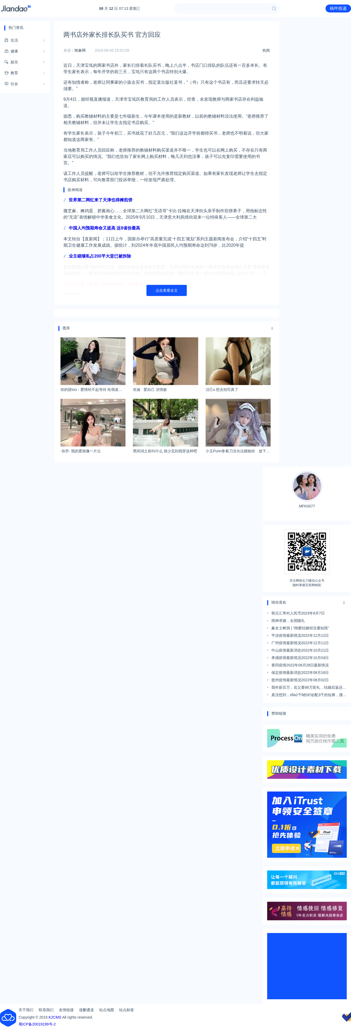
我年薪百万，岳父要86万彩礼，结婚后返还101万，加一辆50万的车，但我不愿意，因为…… (307, 688)
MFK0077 (307, 489)
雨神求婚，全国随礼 (288, 620)
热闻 (266, 50)
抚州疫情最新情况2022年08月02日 (300, 680)
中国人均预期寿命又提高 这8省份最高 (104, 228)
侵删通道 (86, 1010)
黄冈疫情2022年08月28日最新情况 (300, 665)
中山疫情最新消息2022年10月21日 (300, 650)
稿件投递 (338, 8)
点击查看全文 (166, 290)
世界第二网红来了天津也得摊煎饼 (100, 200)
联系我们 (46, 1010)
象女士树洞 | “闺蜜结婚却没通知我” (300, 628)
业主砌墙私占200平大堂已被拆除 (100, 256)
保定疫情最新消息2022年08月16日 (300, 672)
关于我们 (26, 1010)
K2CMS (55, 1017)
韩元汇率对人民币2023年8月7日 (298, 613)
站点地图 (106, 1010)
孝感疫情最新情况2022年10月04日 (300, 658)
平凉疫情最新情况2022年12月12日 (300, 635)
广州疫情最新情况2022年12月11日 (300, 643)
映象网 (80, 50)
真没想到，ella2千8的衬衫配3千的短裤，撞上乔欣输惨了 (308, 696)
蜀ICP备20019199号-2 (37, 1024)
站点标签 (126, 1010)
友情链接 (66, 1010)
